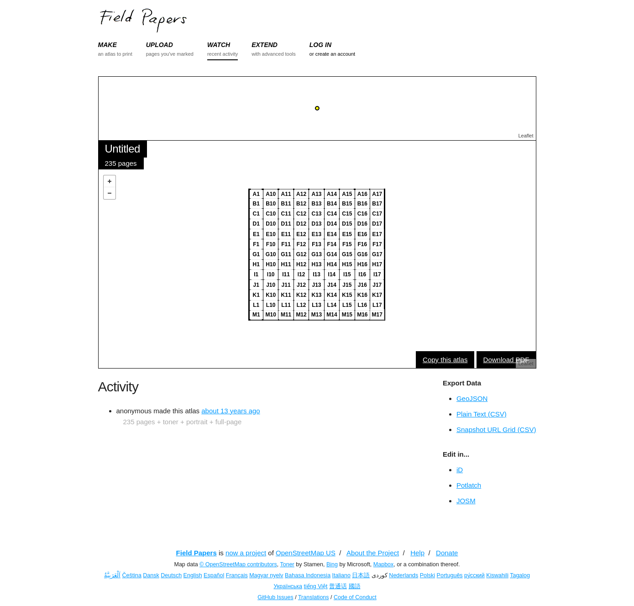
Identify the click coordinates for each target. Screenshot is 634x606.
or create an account (332, 54)
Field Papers (196, 553)
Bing (332, 564)
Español (214, 575)
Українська (287, 586)
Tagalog (520, 575)
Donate (447, 553)
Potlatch (468, 485)
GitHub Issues (275, 597)
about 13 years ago (230, 411)
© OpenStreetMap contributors (238, 564)
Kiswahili (497, 575)
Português (450, 575)
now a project (245, 553)
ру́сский (474, 575)
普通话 (338, 586)
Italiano (341, 575)
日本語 (361, 575)
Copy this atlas (445, 360)
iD (459, 470)
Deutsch (171, 575)
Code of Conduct (355, 597)
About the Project (372, 553)
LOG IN (320, 44)
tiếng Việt (316, 586)
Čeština (131, 575)
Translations (313, 597)
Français (237, 575)
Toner (287, 564)
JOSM (466, 501)
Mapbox (383, 564)
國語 (355, 586)
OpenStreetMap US (305, 553)
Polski (427, 575)
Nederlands (403, 575)
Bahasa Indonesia (307, 575)
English (192, 575)
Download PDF (506, 360)
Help (417, 553)
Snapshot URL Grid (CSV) (496, 429)
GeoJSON (471, 398)
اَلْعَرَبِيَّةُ (112, 575)
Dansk (151, 575)
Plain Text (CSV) (481, 414)
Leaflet (525, 135)
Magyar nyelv (266, 575)
